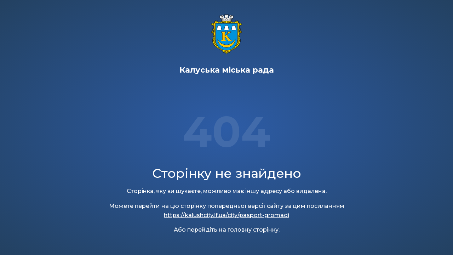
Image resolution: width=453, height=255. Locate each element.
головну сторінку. (254, 229)
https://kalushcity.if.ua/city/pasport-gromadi (226, 215)
